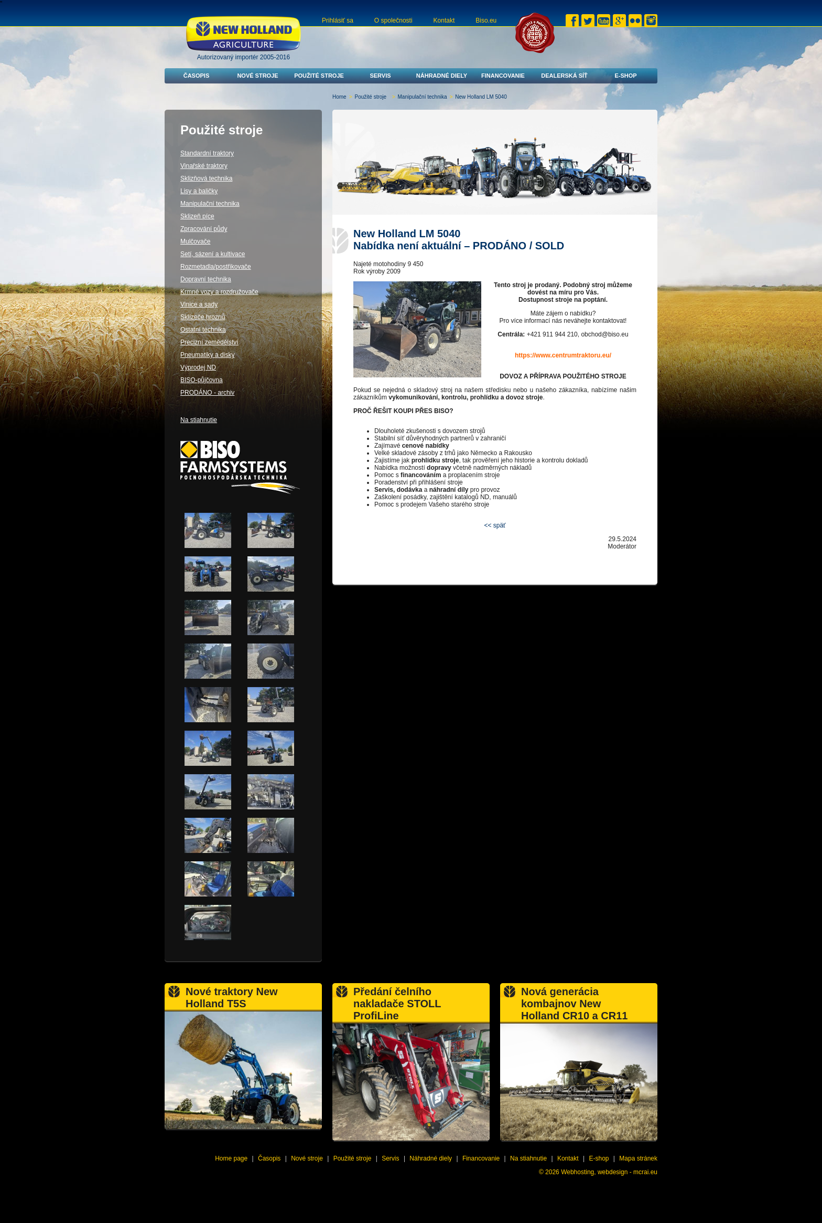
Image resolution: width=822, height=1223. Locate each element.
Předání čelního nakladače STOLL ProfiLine (397, 1003)
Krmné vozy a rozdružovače (219, 292)
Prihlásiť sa (337, 20)
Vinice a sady (199, 304)
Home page (231, 1158)
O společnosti (393, 20)
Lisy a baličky (199, 191)
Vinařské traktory (204, 166)
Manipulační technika (422, 97)
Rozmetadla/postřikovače (215, 266)
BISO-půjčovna (201, 380)
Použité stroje (319, 75)
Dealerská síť (564, 75)
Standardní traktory (207, 153)
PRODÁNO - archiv (207, 392)
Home (339, 97)
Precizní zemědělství (209, 342)
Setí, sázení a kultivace (212, 254)
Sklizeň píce (197, 216)
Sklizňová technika (206, 178)
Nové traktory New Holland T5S (232, 997)
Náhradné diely (441, 75)
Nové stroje (257, 75)
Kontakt (444, 20)
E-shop (625, 75)
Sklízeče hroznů (202, 317)
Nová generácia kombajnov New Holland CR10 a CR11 (574, 1003)
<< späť (494, 525)
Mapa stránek (638, 1158)
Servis (380, 75)
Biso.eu (485, 20)
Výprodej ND (198, 367)
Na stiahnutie (198, 420)
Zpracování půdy (203, 229)
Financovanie (503, 75)
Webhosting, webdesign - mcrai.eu (609, 1172)
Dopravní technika (205, 279)
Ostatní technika (203, 329)
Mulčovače (195, 241)
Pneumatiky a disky (207, 355)
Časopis (196, 75)
